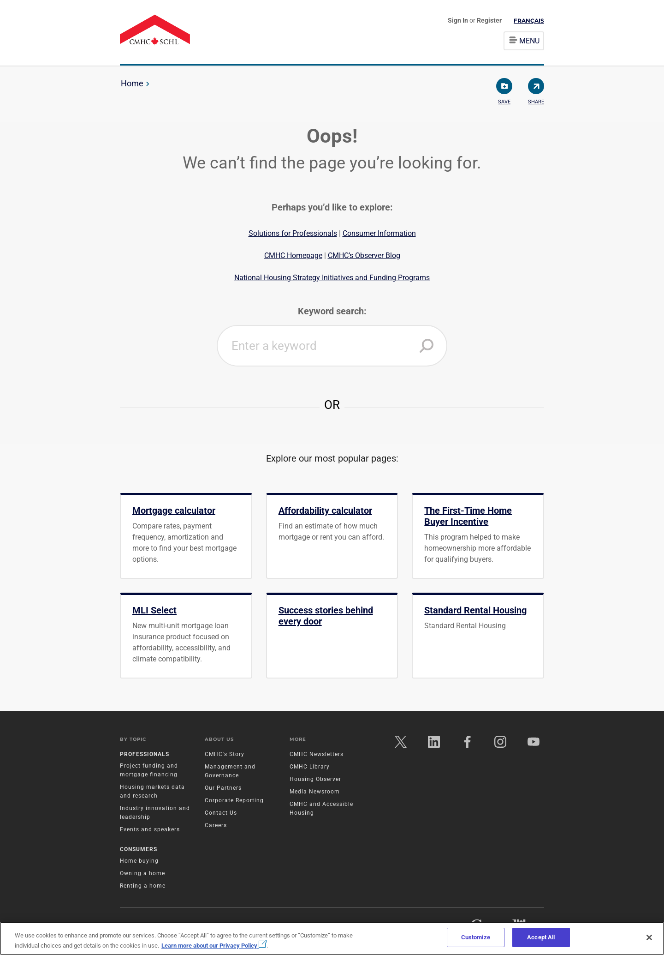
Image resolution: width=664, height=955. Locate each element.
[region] (332, 938)
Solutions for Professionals (293, 233)
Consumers (138, 850)
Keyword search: (332, 311)
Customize (475, 937)
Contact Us (221, 814)
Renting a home (143, 886)
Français (529, 20)
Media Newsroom (315, 792)
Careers (216, 826)
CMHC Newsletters (317, 755)
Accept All (541, 937)
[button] (426, 346)
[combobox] (332, 345)
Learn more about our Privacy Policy (214, 945)
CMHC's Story (224, 755)
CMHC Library (310, 767)
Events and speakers (150, 830)
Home (132, 83)
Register (489, 20)
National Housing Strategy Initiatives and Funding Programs (332, 277)
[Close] (649, 937)
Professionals (144, 755)
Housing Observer (315, 780)
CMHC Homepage (293, 255)
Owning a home (142, 874)
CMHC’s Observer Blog (364, 255)
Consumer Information (379, 233)
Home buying (139, 862)
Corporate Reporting (234, 801)
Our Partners (223, 789)
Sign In (458, 20)
